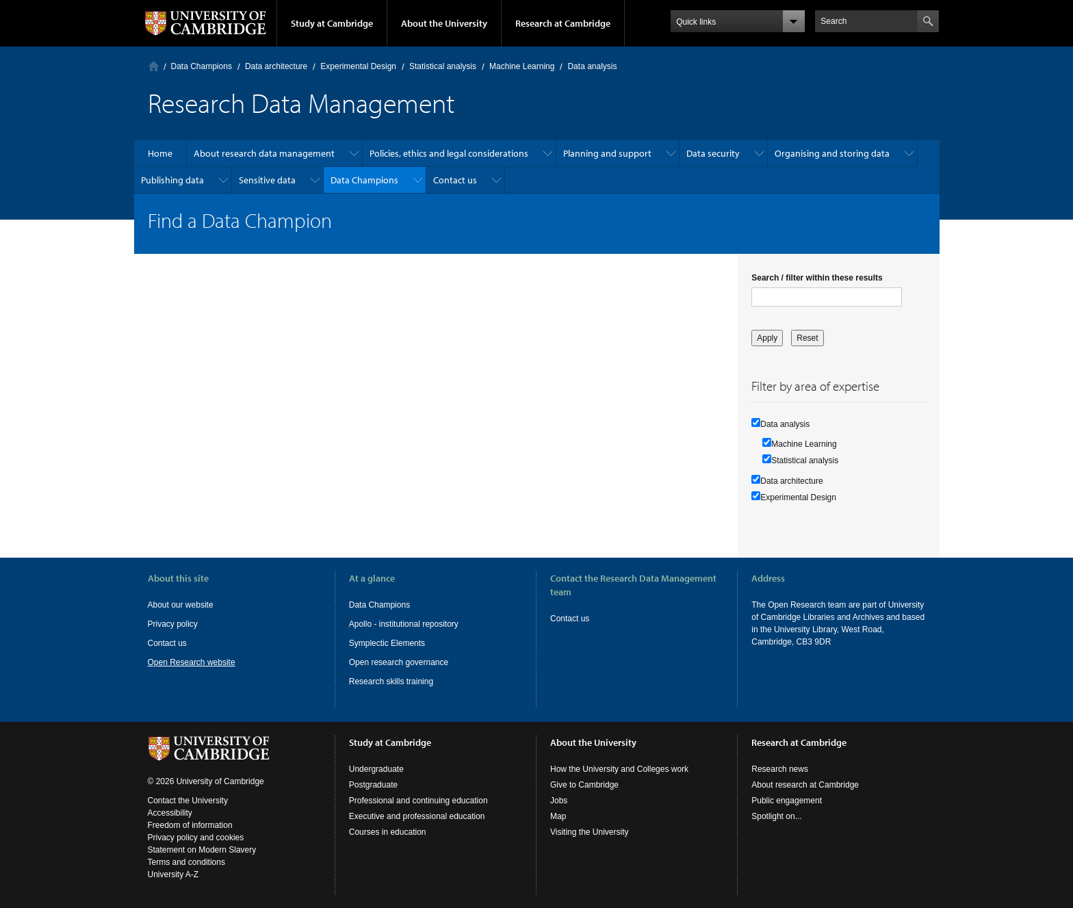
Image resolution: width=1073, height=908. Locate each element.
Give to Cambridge (584, 785)
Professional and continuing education (418, 800)
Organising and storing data (832, 153)
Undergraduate (376, 769)
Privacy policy (173, 624)
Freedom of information (190, 825)
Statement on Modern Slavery (202, 850)
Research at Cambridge (562, 23)
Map (558, 816)
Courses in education (387, 832)
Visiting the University (589, 832)
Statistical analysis (442, 66)
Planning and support (607, 153)
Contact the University (188, 800)
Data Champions (201, 66)
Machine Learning (521, 66)
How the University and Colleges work (619, 769)
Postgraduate (373, 785)
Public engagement (786, 800)
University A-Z (173, 874)
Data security (713, 153)
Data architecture (276, 66)
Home (153, 66)
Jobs (558, 800)
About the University (444, 23)
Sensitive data (267, 180)
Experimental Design (358, 66)
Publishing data (172, 180)
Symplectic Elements (387, 643)
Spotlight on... (776, 816)
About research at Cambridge (805, 785)
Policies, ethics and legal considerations (449, 153)
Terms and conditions (186, 862)
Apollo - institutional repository (403, 624)
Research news (779, 769)
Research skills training (391, 681)
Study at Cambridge (332, 23)
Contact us (455, 180)
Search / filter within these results (816, 278)
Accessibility (170, 813)
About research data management (264, 153)
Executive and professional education (417, 816)
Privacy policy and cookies (196, 837)
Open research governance (398, 662)
